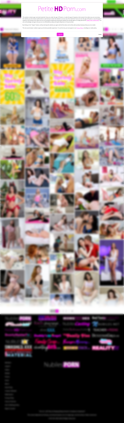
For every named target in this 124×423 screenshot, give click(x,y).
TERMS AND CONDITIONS (92, 20)
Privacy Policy (80, 28)
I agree (60, 34)
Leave (99, 34)
